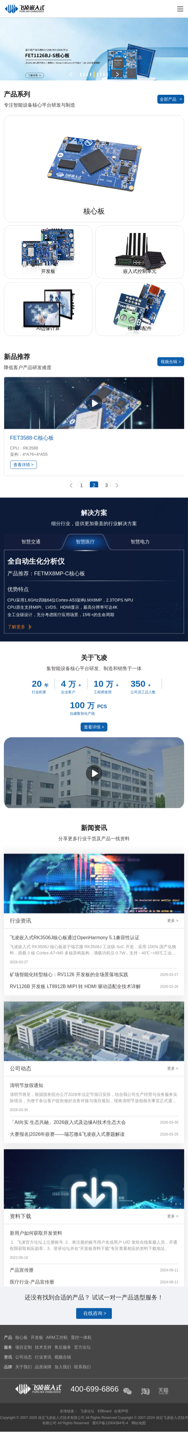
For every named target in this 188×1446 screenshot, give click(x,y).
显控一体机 (81, 1431)
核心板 (21, 1431)
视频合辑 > (171, 471)
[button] (70, 74)
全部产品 (171, 99)
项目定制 (23, 1441)
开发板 (37, 1431)
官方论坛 (82, 1441)
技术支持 (43, 1441)
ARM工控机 (57, 1431)
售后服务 (62, 1441)
